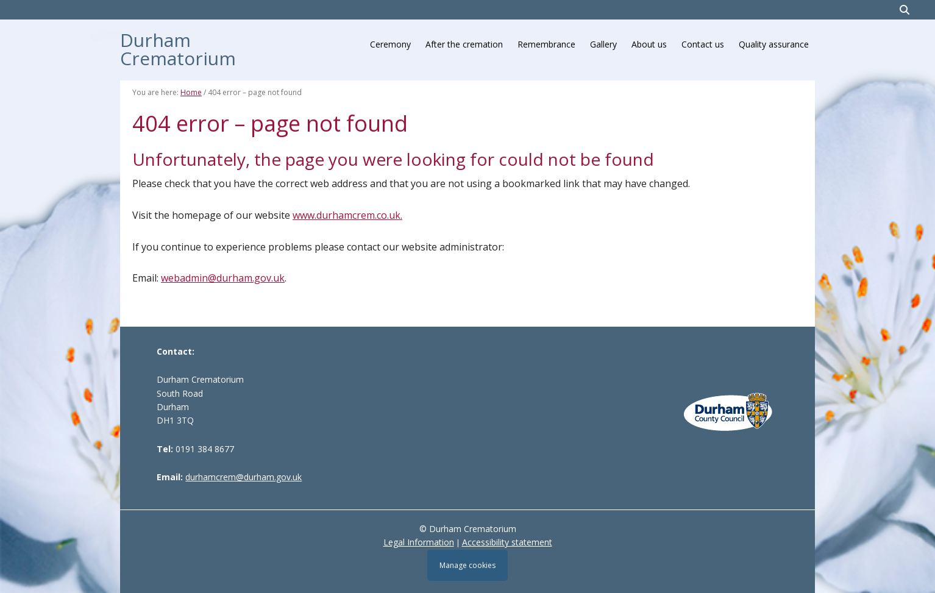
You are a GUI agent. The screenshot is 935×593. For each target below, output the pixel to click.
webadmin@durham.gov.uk (223, 278)
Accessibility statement (507, 542)
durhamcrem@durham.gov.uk (243, 477)
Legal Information (418, 542)
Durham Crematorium (178, 47)
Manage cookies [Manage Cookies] (467, 565)
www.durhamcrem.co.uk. (347, 215)
